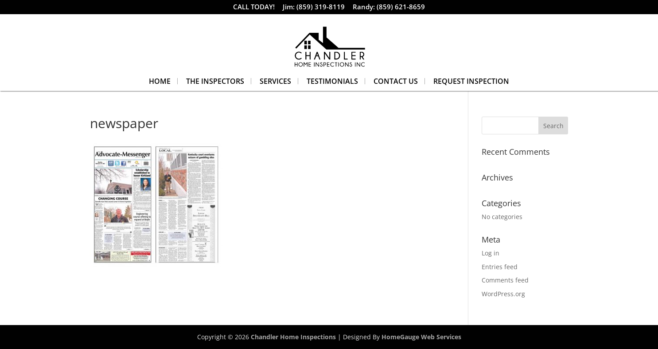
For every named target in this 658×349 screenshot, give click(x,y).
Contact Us (396, 81)
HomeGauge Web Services (421, 337)
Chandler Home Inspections (293, 337)
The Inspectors (215, 81)
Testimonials (332, 81)
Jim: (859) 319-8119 (314, 7)
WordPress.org (503, 294)
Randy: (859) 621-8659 (389, 7)
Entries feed (500, 267)
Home (160, 81)
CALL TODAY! (254, 7)
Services (275, 81)
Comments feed (505, 280)
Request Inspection (471, 81)
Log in (490, 253)
